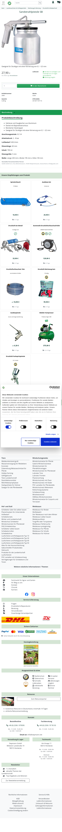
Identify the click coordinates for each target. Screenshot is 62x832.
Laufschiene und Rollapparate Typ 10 (15, 536)
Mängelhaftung (18, 801)
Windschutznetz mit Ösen (42, 480)
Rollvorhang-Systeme (40, 490)
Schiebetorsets (7, 517)
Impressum (18, 806)
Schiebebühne (7, 533)
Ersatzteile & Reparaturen (16, 606)
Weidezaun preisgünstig (41, 526)
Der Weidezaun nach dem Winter (44, 514)
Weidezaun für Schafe (40, 531)
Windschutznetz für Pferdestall (43, 471)
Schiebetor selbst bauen (10, 529)
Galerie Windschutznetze (41, 464)
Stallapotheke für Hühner (11, 485)
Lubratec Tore (37, 473)
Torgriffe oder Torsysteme (42, 522)
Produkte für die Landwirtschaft (13, 552)
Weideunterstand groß (10, 461)
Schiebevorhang (38, 492)
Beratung (10, 608)
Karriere (9, 590)
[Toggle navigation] (3, 3)
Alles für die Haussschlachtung (13, 545)
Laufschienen (6, 555)
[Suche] (27, 2)
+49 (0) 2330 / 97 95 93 (46, 725)
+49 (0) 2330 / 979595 (15, 725)
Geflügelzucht (7, 475)
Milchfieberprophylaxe (10, 483)
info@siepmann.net (35, 735)
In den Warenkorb (38, 86)
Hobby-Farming (7, 473)
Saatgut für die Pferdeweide (12, 487)
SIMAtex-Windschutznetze (42, 497)
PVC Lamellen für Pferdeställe (43, 485)
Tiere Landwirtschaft (9, 478)
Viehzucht (5, 550)
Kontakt (9, 585)
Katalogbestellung (31, 642)
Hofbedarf (5, 514)
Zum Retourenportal (38, 699)
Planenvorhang (38, 478)
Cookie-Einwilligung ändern (18, 810)
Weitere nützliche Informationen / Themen (31, 567)
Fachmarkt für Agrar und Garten (18, 580)
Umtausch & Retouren (44, 803)
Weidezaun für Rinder (40, 510)
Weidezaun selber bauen (41, 517)
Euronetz (5, 466)
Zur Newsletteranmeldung (15, 780)
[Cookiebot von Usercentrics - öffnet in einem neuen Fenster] (51, 387)
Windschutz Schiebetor (10, 522)
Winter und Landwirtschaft (11, 519)
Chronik (9, 587)
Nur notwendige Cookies (30, 442)
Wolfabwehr (37, 512)
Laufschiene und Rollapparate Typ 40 (15, 541)
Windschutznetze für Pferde (42, 461)
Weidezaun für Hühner (40, 533)
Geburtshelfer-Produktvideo (12, 548)
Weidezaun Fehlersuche (41, 524)
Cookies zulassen (50, 442)
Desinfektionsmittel (9, 480)
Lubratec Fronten (38, 475)
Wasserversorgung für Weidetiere (14, 464)
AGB (18, 799)
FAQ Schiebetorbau (9, 526)
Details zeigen (51, 434)
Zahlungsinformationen (44, 806)
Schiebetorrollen (8, 531)
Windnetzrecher (38, 494)
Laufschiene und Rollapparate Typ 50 (15, 543)
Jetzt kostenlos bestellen (31, 666)
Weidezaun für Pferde (40, 529)
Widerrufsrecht (18, 803)
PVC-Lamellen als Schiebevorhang (14, 557)
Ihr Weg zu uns (12, 582)
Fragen (9, 604)
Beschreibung (9, 112)
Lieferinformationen (44, 801)
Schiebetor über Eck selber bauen (14, 510)
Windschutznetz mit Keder (42, 483)
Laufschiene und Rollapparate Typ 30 (15, 538)
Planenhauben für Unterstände (13, 512)
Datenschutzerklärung (18, 808)
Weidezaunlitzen (38, 519)
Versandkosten (14, 75)
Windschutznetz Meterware (42, 487)
